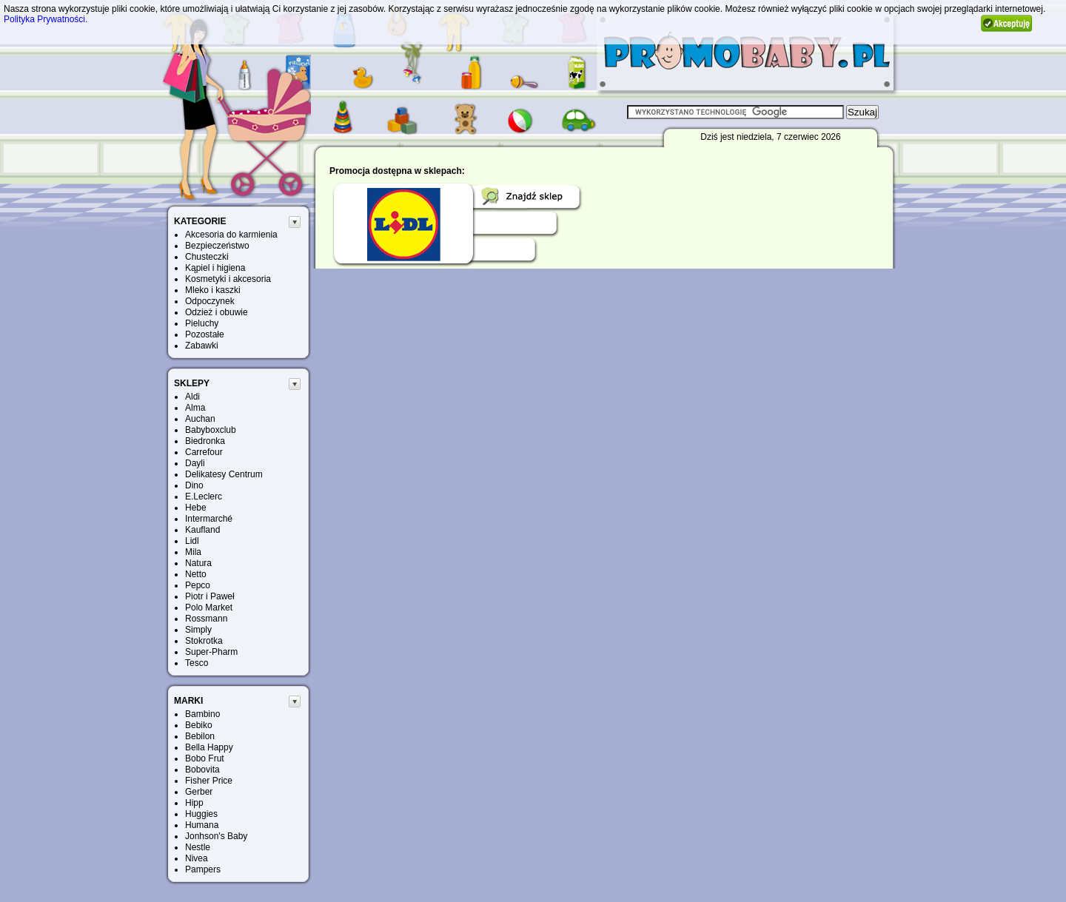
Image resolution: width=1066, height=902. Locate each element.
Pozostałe (204, 334)
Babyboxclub (210, 430)
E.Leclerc (203, 496)
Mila (193, 552)
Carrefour (204, 452)
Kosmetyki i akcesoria (228, 279)
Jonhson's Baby (216, 836)
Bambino (202, 714)
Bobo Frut (204, 758)
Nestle (197, 847)
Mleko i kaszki (213, 290)
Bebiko (198, 725)
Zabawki (201, 345)
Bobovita (202, 769)
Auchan (200, 419)
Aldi (192, 396)
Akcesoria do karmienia (231, 234)
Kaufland (202, 530)
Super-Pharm (211, 652)
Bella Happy (209, 747)
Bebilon (200, 736)
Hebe (196, 507)
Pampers (203, 869)
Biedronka (205, 441)
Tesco (196, 663)
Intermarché (208, 519)
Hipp (194, 803)
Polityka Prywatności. (45, 19)
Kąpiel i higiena (215, 268)
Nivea (196, 858)
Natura (198, 563)
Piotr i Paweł (210, 596)
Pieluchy (201, 323)
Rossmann (206, 618)
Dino (194, 485)
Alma (195, 408)
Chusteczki (207, 257)
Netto (196, 574)
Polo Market (208, 607)
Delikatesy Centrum (224, 474)
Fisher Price (208, 780)
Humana (201, 825)
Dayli (195, 463)
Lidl (192, 541)
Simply (198, 630)
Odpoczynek (210, 301)
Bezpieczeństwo (217, 245)
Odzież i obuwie (216, 312)
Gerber (198, 792)
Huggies (201, 814)
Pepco (197, 585)
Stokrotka (204, 641)
